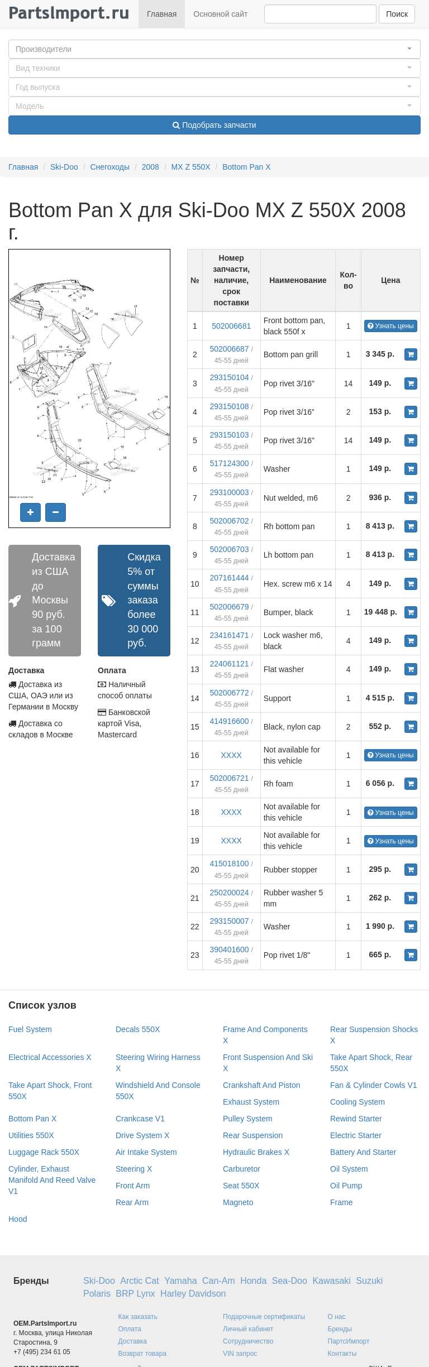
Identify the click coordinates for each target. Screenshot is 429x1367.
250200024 (229, 892)
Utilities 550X (31, 1135)
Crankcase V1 (140, 1118)
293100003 (229, 492)
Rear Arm (132, 1202)
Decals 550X (138, 1029)
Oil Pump (346, 1185)
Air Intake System (146, 1152)
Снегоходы (110, 166)
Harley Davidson (193, 1293)
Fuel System (30, 1029)
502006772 (229, 692)
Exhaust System (251, 1101)
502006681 (231, 326)
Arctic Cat (139, 1281)
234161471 (229, 635)
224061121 (229, 663)
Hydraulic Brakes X (256, 1152)
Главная (162, 13)
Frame (341, 1202)
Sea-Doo (289, 1281)
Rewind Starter (356, 1118)
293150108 (229, 406)
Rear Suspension (253, 1135)
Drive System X (142, 1135)
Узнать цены (391, 326)
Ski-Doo (64, 166)
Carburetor (241, 1168)
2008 (150, 166)
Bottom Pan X (246, 166)
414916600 (229, 721)
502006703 (229, 549)
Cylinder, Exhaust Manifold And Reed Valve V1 (52, 1180)
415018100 (229, 863)
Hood (17, 1219)
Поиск (397, 13)
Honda (253, 1281)
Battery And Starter (363, 1152)
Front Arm (133, 1185)
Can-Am (218, 1281)
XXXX (231, 755)
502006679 (229, 606)
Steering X (134, 1168)
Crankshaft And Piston (262, 1085)
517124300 (229, 463)
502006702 (229, 520)
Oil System (349, 1168)
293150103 (229, 434)
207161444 (229, 577)
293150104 (229, 377)
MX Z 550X (191, 166)
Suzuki (369, 1281)
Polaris (97, 1293)
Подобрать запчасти (214, 125)
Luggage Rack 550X (43, 1152)
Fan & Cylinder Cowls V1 (373, 1085)
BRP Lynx (135, 1293)
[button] (214, 49)
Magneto (238, 1202)
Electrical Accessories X (50, 1057)
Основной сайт (220, 13)
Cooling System (357, 1101)
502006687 (229, 348)
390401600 (229, 949)
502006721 (229, 778)
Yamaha (180, 1281)
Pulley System (248, 1118)
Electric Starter (356, 1135)
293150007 (229, 921)
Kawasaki (331, 1281)
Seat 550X (241, 1185)
